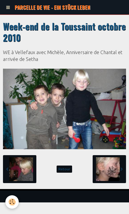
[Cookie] (12, 202)
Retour (64, 169)
